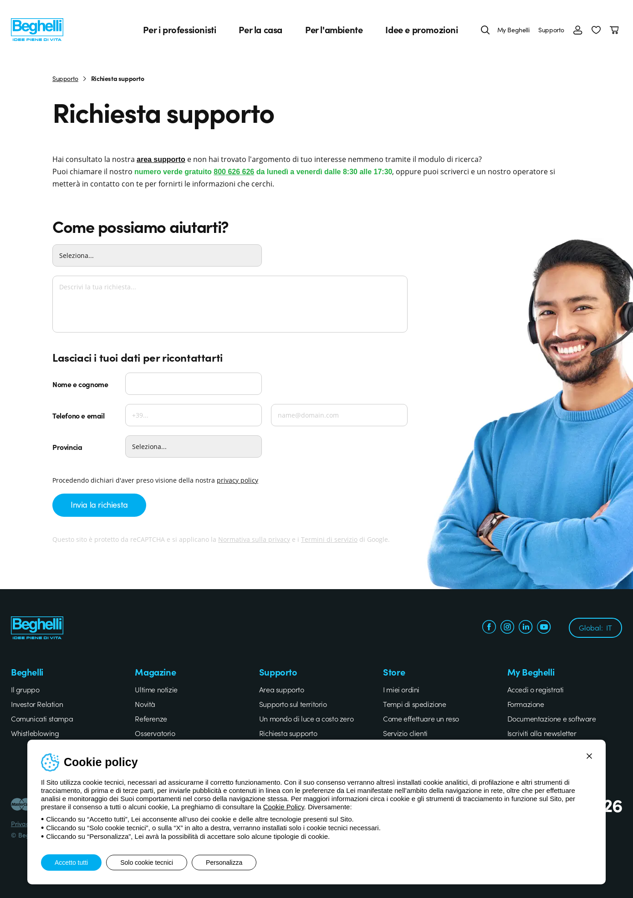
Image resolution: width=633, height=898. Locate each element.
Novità (145, 704)
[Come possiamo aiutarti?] (157, 255)
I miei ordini (401, 689)
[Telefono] (193, 415)
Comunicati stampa (42, 718)
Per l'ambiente (333, 29)
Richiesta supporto (288, 733)
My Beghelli (513, 29)
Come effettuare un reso (421, 718)
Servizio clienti (405, 733)
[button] (596, 30)
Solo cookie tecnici (146, 862)
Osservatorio (155, 733)
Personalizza (224, 862)
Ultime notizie (156, 689)
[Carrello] (616, 30)
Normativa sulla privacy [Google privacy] (254, 539)
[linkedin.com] (525, 628)
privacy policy (237, 480)
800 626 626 (234, 172)
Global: (595, 627)
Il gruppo (25, 689)
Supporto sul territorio (293, 704)
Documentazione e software (551, 718)
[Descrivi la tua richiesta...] (230, 304)
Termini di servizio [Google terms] (329, 539)
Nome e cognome (80, 384)
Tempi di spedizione (414, 704)
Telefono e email (78, 415)
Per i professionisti (179, 29)
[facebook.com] (489, 628)
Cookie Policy (283, 807)
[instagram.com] (507, 628)
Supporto (551, 29)
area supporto (161, 159)
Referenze (151, 718)
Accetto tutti (71, 862)
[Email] (339, 415)
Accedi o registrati (535, 689)
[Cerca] (485, 30)
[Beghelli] (37, 28)
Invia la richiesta (99, 504)
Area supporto (281, 689)
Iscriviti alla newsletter (542, 733)
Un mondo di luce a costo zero (306, 718)
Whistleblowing (35, 733)
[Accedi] (577, 30)
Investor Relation (37, 704)
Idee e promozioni (421, 29)
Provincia (67, 447)
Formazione (525, 704)
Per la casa (260, 29)
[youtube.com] (544, 628)
